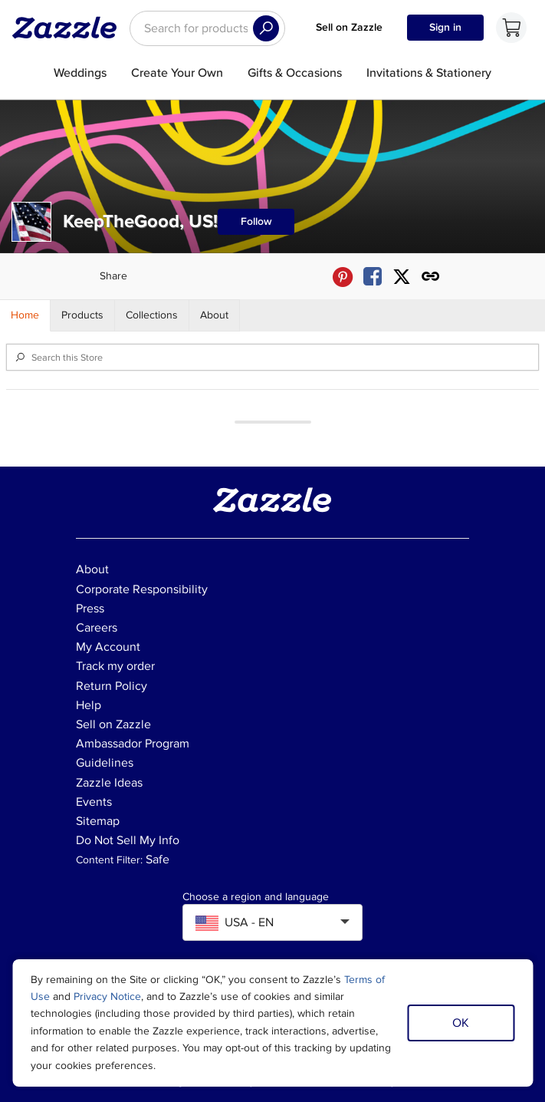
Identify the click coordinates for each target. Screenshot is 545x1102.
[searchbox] (207, 28)
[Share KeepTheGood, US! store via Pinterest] (342, 277)
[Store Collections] (152, 315)
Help (88, 705)
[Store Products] (83, 315)
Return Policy (111, 686)
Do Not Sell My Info (127, 840)
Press (90, 608)
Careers (96, 627)
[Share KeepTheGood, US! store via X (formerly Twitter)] (401, 277)
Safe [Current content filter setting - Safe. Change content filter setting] (157, 859)
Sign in (445, 27)
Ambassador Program (132, 743)
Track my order (115, 666)
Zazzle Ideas (109, 782)
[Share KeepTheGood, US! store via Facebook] (372, 277)
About (92, 569)
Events (94, 802)
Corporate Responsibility (142, 589)
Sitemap (98, 821)
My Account (108, 647)
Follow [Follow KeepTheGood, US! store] (256, 221)
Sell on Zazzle (349, 27)
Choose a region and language (255, 897)
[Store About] (214, 315)
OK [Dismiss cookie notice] (460, 1023)
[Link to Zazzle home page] (69, 27)
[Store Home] (25, 315)
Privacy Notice (107, 996)
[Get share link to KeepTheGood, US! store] (430, 277)
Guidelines (104, 762)
